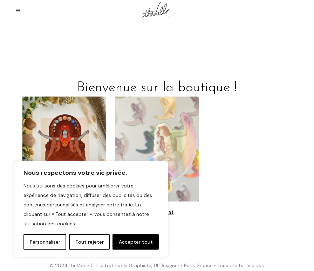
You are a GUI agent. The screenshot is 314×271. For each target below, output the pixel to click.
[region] (91, 209)
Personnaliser (45, 242)
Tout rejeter (89, 242)
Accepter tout (136, 242)
